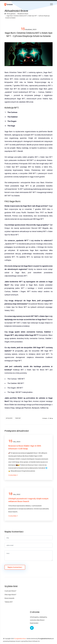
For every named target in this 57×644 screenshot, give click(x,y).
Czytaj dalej (13, 475)
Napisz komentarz (15, 567)
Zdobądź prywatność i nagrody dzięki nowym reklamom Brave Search (28, 500)
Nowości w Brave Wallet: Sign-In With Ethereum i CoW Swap (24, 447)
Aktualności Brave (22, 13)
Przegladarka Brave (20, 638)
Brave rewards (9, 598)
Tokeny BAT (18, 418)
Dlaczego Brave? (10, 594)
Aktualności (9, 418)
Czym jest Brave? (10, 591)
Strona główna (10, 13)
